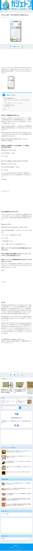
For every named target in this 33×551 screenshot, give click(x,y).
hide (13, 95)
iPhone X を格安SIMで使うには (9, 98)
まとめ (4, 109)
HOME (16, 545)
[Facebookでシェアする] (14, 46)
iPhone (11, 379)
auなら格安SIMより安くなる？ (9, 105)
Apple (8, 379)
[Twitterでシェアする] (10, 46)
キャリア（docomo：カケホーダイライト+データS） (13, 103)
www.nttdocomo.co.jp (5, 191)
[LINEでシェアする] (22, 46)
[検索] (20, 408)
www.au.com (3, 281)
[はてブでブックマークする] (18, 46)
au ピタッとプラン (7, 107)
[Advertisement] (16, 57)
